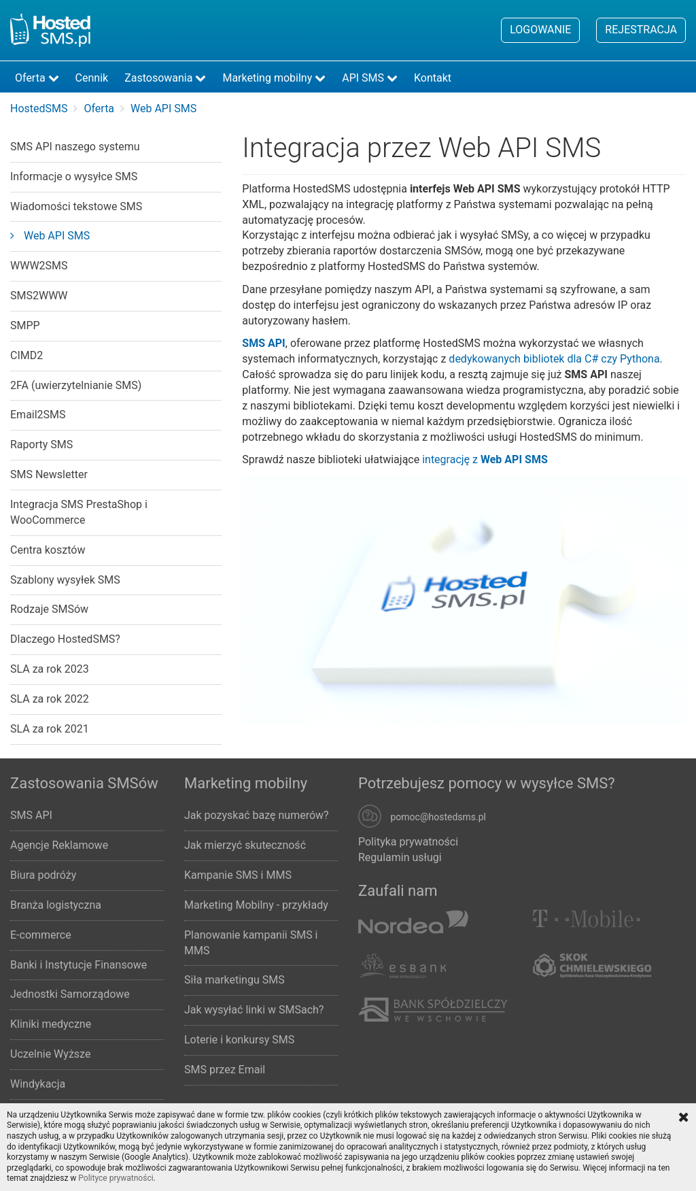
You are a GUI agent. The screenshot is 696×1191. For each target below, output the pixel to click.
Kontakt (432, 77)
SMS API (31, 815)
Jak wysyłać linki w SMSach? (254, 1009)
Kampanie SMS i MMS (238, 875)
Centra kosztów (47, 549)
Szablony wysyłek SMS (65, 579)
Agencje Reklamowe (59, 845)
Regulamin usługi (400, 857)
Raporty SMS (41, 444)
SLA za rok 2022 (49, 698)
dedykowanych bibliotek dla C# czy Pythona (554, 358)
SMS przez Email (224, 1069)
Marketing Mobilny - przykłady (256, 905)
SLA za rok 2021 (49, 728)
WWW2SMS (39, 265)
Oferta (37, 77)
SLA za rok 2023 (49, 668)
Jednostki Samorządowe (70, 994)
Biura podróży (43, 875)
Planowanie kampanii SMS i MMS (251, 942)
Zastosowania (165, 77)
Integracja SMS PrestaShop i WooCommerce (78, 512)
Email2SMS (38, 414)
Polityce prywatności (115, 1178)
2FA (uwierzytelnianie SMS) (75, 385)
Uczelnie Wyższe (50, 1053)
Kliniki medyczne (50, 1024)
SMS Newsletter (49, 474)
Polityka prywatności (408, 841)
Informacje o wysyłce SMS (73, 176)
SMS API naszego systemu (75, 146)
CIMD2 (26, 355)
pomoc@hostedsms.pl (438, 817)
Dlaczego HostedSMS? (65, 639)
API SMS (370, 77)
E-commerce (40, 934)
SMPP (25, 325)
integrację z (485, 459)
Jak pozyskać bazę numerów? (256, 815)
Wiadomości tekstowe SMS (76, 206)
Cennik (92, 77)
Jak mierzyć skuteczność (245, 845)
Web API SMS (50, 235)
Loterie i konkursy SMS (239, 1039)
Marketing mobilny (274, 77)
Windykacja (37, 1083)
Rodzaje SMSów (49, 609)
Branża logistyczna (55, 905)
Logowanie (540, 29)
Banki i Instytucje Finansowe (78, 964)
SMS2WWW (39, 295)
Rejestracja (641, 29)
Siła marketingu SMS (234, 979)
